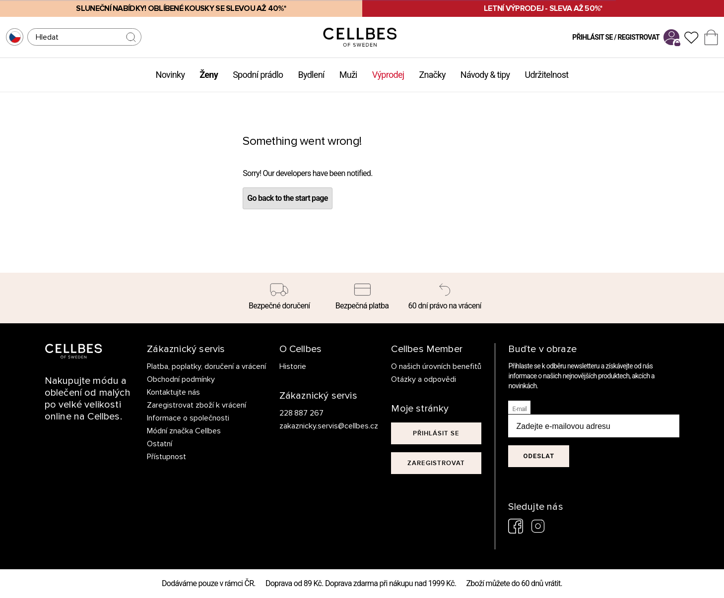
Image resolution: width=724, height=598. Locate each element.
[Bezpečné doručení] (279, 298)
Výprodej (388, 74)
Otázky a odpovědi (423, 379)
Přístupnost (166, 457)
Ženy (208, 74)
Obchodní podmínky (181, 379)
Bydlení (311, 74)
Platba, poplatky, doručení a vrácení (206, 366)
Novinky (170, 74)
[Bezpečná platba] (362, 298)
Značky (432, 74)
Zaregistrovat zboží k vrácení (196, 405)
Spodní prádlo (258, 74)
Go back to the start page (287, 198)
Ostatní (159, 444)
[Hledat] (84, 37)
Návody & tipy (485, 74)
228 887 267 (301, 413)
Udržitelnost (546, 74)
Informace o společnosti (188, 418)
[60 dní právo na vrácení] (444, 298)
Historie (292, 366)
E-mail (519, 409)
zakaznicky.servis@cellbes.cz (318, 426)
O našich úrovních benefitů (436, 366)
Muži (348, 74)
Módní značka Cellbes (184, 431)
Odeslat (538, 456)
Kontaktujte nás (173, 392)
